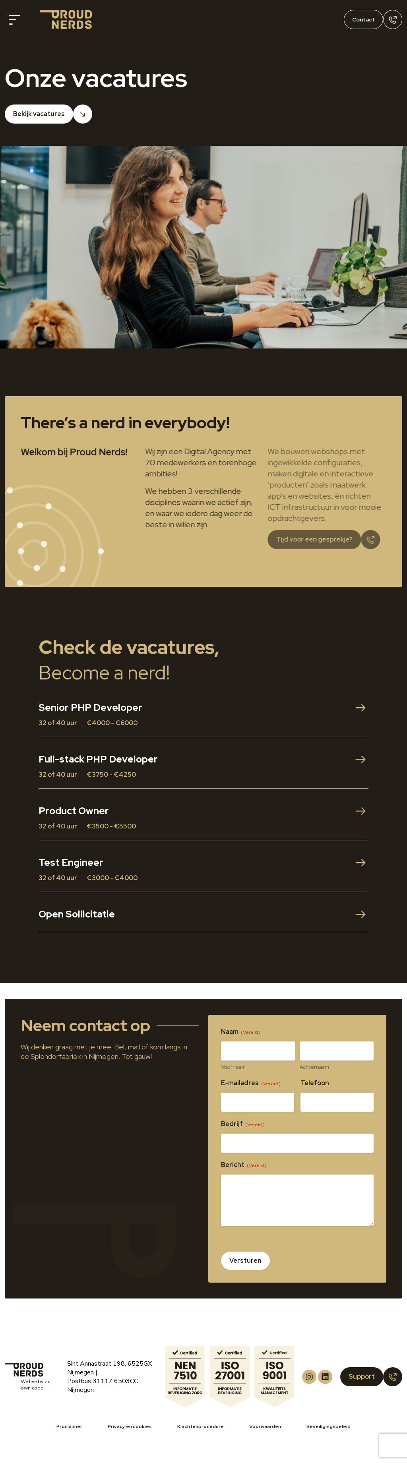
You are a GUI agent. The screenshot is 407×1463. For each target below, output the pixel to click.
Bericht (243, 1165)
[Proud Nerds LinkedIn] (325, 1377)
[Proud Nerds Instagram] (309, 1377)
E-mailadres (251, 1083)
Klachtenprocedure (200, 1426)
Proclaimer (69, 1426)
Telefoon (314, 1083)
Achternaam (314, 1067)
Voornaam (233, 1067)
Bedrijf (243, 1124)
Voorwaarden (265, 1426)
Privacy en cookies (130, 1426)
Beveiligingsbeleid (328, 1426)
